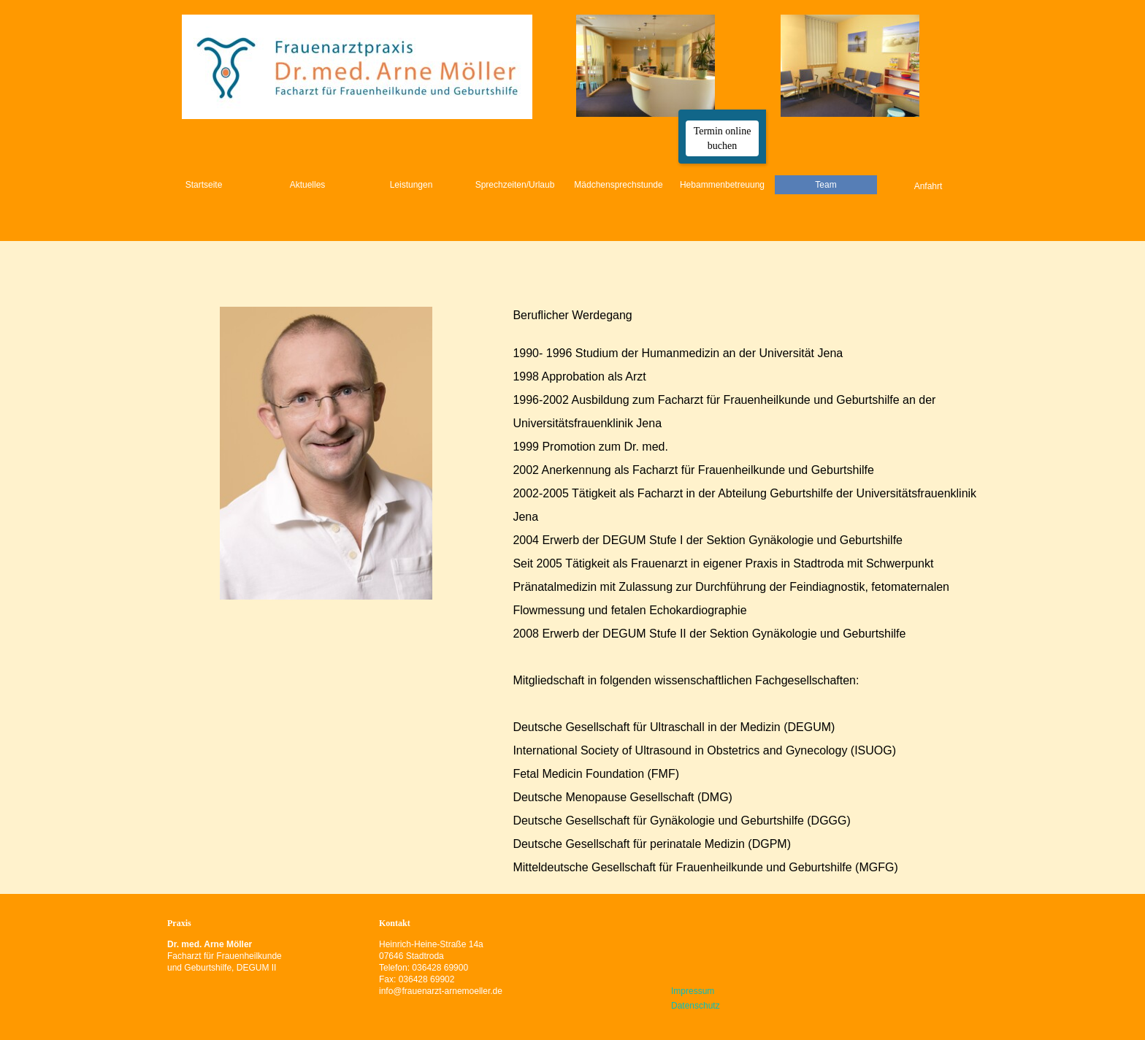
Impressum (692, 991)
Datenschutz (695, 1006)
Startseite (204, 185)
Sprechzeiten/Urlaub (515, 185)
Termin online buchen (722, 138)
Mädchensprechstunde (618, 185)
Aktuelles (308, 185)
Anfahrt (928, 186)
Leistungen (411, 185)
